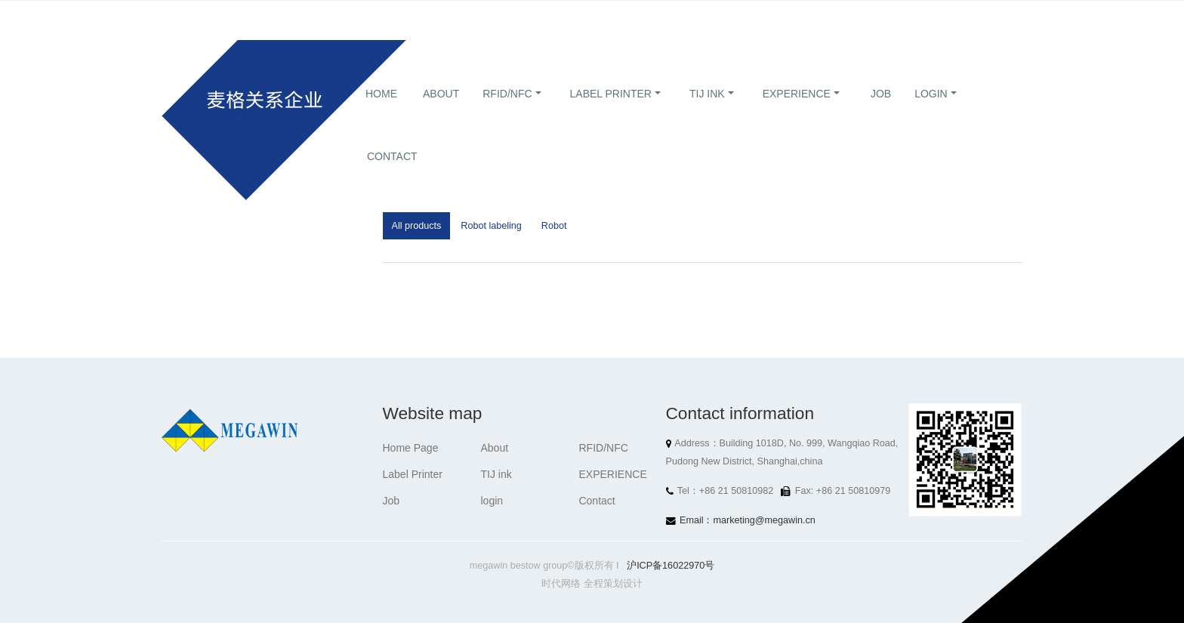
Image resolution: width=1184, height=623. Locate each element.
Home (381, 112)
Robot (554, 226)
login (931, 112)
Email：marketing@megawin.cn (748, 520)
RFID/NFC (507, 112)
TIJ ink (707, 112)
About (441, 112)
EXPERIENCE (797, 112)
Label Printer (611, 112)
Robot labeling (491, 226)
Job (881, 112)
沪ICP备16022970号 (670, 565)
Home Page (411, 448)
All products (417, 226)
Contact (392, 174)
